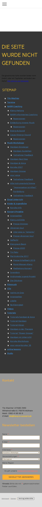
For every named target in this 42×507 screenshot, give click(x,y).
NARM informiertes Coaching (24, 114)
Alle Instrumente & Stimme (22, 183)
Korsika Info (16, 207)
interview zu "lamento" (24, 232)
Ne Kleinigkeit (16, 305)
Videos (10, 309)
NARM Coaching (14, 106)
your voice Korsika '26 (20, 345)
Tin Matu (14, 252)
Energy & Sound (17, 131)
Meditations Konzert (22, 268)
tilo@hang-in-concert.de (20, 416)
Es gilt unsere (21, 471)
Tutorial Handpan (18, 321)
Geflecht (14, 240)
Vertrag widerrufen (26, 498)
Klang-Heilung (17, 110)
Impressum (5, 498)
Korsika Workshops (19, 341)
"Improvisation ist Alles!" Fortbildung (25, 189)
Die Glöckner (16, 280)
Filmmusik (12, 284)
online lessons (14, 349)
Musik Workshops (15, 143)
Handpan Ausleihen (22, 151)
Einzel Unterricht (15, 199)
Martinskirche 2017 (19, 256)
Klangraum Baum (18, 244)
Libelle (13, 301)
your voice (15, 175)
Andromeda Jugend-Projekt (23, 276)
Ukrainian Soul (17, 228)
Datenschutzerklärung (27, 471)
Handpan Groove (18, 171)
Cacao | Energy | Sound (20, 135)
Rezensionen (19, 118)
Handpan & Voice (18, 163)
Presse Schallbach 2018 (24, 260)
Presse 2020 (19, 248)
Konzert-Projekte (15, 211)
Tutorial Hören (17, 325)
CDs (9, 288)
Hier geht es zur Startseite (18, 81)
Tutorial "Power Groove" (21, 333)
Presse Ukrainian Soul (23, 236)
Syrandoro (15, 272)
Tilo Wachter (13, 98)
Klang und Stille (17, 220)
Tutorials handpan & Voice (22, 317)
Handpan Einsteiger (19, 147)
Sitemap (13, 498)
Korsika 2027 (16, 167)
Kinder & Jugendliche (17, 203)
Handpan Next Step (19, 159)
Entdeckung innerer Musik (22, 122)
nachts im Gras (17, 292)
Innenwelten (16, 216)
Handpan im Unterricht (20, 337)
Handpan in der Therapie (21, 329)
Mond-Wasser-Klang (22, 264)
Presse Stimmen (20, 224)
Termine (11, 102)
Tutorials (11, 313)
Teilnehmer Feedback (23, 155)
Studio (10, 353)
